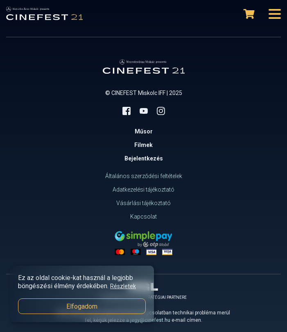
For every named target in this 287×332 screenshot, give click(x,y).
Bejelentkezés (143, 158)
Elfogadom (81, 306)
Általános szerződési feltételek (143, 176)
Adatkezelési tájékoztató (143, 189)
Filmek (143, 145)
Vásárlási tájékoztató (143, 203)
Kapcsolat (143, 216)
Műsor (144, 131)
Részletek (123, 286)
